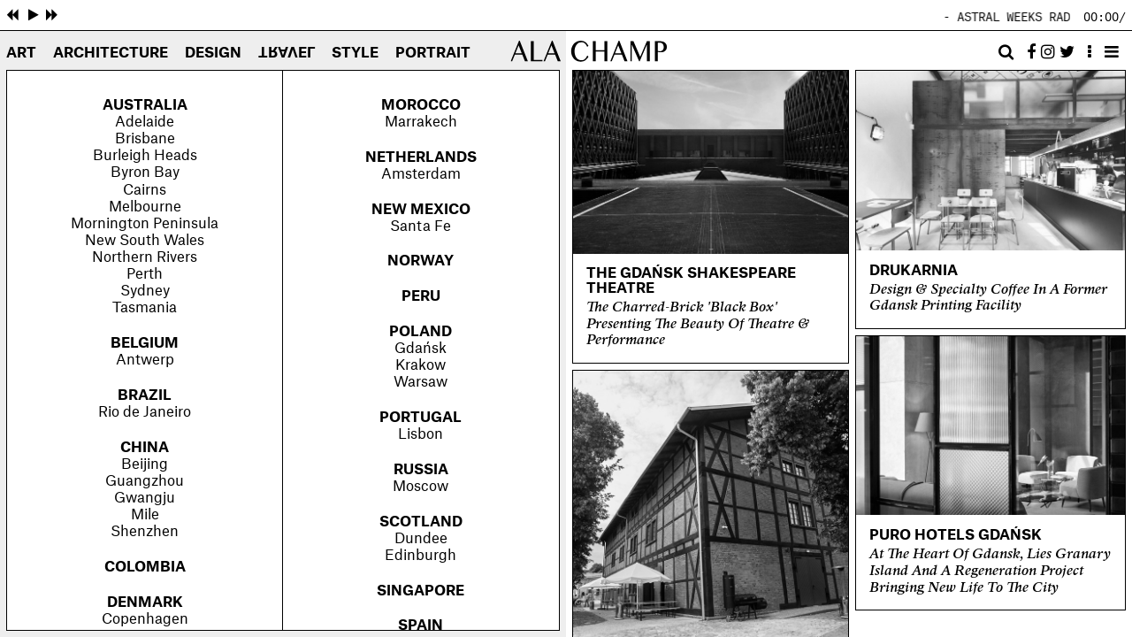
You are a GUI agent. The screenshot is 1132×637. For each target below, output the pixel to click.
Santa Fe (420, 226)
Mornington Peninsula (144, 224)
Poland (420, 332)
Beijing (144, 464)
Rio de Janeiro (144, 412)
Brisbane (145, 139)
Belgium (145, 343)
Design (213, 53)
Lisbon (420, 434)
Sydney (145, 291)
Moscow (420, 487)
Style (355, 53)
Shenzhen (145, 532)
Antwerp (145, 360)
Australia (145, 105)
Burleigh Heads (145, 156)
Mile (145, 515)
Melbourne (145, 207)
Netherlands (421, 157)
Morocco (421, 105)
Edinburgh (420, 556)
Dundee (420, 539)
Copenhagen (145, 619)
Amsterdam (421, 174)
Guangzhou (144, 481)
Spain (420, 625)
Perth (144, 274)
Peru (421, 296)
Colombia (145, 567)
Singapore (420, 591)
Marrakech (421, 122)
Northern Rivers (144, 257)
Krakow (420, 365)
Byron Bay (145, 172)
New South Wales (144, 241)
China (144, 448)
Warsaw (420, 382)
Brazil (145, 395)
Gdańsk (420, 349)
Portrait (432, 53)
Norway (420, 261)
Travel (287, 51)
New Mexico (420, 210)
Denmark (145, 602)
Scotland (421, 522)
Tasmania (144, 308)
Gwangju (144, 498)
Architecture (110, 53)
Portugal (420, 418)
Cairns (144, 190)
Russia (421, 470)
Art (21, 53)
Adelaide (144, 122)
